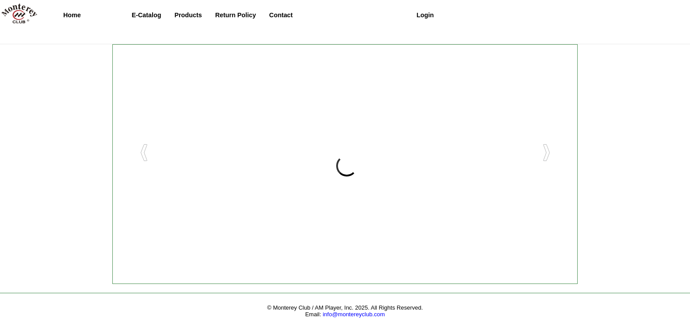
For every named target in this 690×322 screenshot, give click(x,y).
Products (188, 15)
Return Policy (235, 15)
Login (425, 15)
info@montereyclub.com (354, 314)
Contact (281, 15)
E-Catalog (146, 15)
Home (72, 15)
